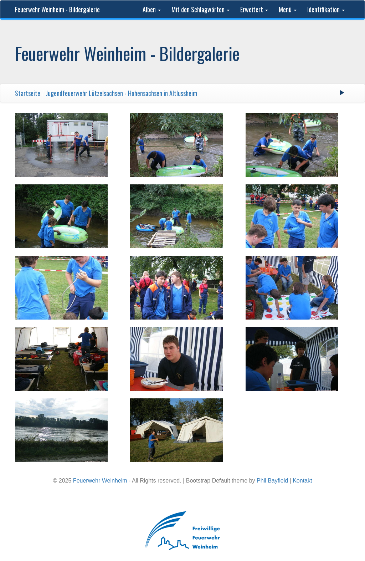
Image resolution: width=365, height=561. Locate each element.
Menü (288, 9)
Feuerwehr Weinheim (100, 481)
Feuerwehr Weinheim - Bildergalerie (57, 9)
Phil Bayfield (272, 481)
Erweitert (254, 9)
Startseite (27, 93)
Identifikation (326, 9)
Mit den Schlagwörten (200, 9)
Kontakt (302, 481)
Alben (152, 9)
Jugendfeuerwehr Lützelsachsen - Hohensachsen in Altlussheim (121, 93)
